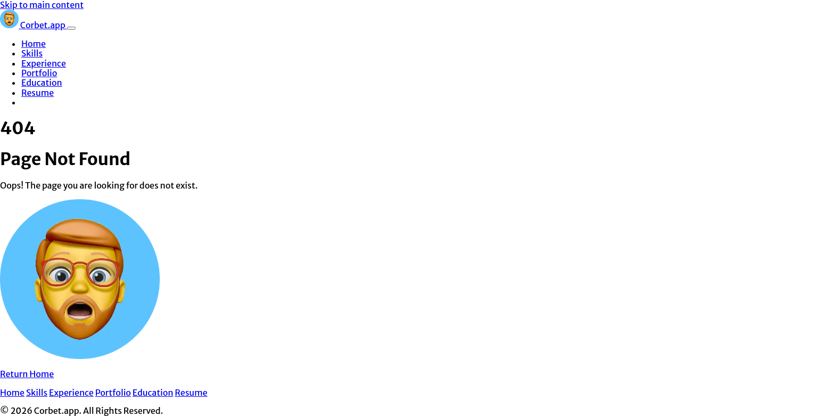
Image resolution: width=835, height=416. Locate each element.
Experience (43, 63)
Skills (32, 53)
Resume (37, 92)
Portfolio (39, 73)
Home (33, 43)
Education (41, 82)
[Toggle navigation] (71, 28)
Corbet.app (33, 25)
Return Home (27, 374)
